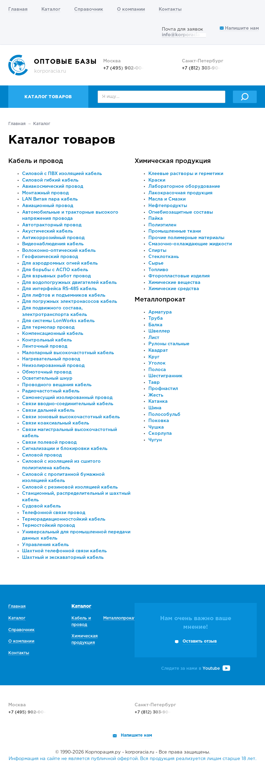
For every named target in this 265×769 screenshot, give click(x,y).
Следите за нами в (195, 668)
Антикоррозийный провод (53, 238)
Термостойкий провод (48, 525)
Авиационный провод (47, 206)
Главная (18, 9)
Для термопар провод (48, 327)
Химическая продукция (173, 161)
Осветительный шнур (47, 378)
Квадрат (158, 350)
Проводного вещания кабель (56, 385)
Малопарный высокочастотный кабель (68, 353)
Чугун (155, 440)
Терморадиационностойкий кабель (63, 519)
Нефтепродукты (167, 206)
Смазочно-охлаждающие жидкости (190, 244)
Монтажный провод (45, 193)
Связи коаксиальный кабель (55, 423)
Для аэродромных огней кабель (60, 263)
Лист (153, 338)
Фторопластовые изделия (179, 276)
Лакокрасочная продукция (180, 193)
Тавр (154, 382)
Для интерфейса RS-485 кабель (59, 289)
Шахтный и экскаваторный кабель (63, 558)
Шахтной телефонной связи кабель (64, 551)
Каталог (50, 9)
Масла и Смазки (167, 199)
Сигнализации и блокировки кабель (64, 449)
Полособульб (164, 415)
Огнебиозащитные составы (180, 212)
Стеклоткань (163, 257)
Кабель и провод (35, 161)
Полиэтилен (162, 225)
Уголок (157, 363)
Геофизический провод (50, 257)
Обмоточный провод (46, 372)
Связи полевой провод (49, 442)
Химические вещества (174, 283)
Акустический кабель (47, 231)
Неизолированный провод (53, 366)
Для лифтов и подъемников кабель (63, 295)
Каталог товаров (48, 97)
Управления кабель (45, 545)
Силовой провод (42, 455)
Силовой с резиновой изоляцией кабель (70, 487)
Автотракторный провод (51, 225)
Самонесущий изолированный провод (67, 398)
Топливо (158, 270)
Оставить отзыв (200, 641)
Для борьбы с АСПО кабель (55, 270)
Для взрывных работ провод (56, 276)
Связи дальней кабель (48, 410)
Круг (153, 357)
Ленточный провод (44, 346)
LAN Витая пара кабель (50, 199)
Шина (154, 408)
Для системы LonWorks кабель (58, 321)
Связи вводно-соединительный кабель (67, 404)
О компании (131, 9)
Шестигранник (165, 376)
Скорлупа (160, 433)
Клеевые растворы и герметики (185, 174)
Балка (155, 325)
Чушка (156, 427)
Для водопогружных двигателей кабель (69, 283)
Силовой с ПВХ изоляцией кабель (62, 174)
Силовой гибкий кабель (50, 180)
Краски (156, 180)
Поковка (158, 421)
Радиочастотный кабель (50, 391)
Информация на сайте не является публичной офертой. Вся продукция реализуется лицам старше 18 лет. (132, 759)
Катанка (158, 401)
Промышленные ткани (174, 231)
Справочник (88, 9)
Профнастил (163, 389)
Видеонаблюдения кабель (53, 244)
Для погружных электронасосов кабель (69, 302)
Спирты (157, 251)
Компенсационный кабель (52, 334)
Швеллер (159, 331)
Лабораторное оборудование (184, 186)
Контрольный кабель (47, 340)
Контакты (170, 9)
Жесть (155, 395)
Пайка (155, 219)
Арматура (160, 312)
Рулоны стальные (168, 344)
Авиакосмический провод (52, 186)
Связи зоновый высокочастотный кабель (71, 417)
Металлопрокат (160, 300)
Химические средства (173, 289)
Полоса (157, 370)
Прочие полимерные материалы (186, 238)
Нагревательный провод (51, 359)
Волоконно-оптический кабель (59, 251)
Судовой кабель (41, 506)
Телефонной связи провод (53, 513)
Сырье (156, 263)
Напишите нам (239, 28)
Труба (155, 318)
